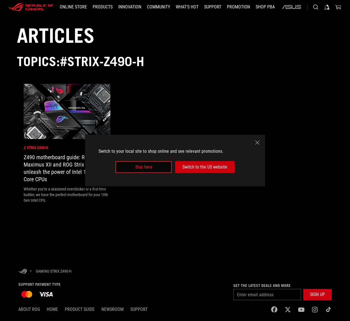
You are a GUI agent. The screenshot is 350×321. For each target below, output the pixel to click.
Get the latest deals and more (262, 285)
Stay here (143, 167)
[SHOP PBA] (265, 7)
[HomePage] (22, 272)
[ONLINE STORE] (73, 7)
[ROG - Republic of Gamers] (30, 7)
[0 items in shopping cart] (338, 7)
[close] (257, 142)
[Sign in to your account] (327, 7)
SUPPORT (139, 309)
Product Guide (80, 309)
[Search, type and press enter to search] (315, 7)
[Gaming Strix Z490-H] (54, 271)
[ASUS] (291, 7)
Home (52, 309)
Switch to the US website (204, 167)
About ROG (29, 309)
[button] (103, 7)
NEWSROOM (112, 309)
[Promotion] (238, 7)
